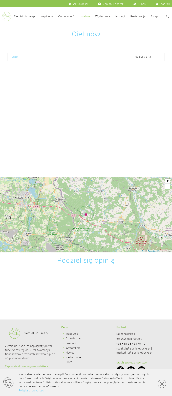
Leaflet (142, 251)
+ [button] (167, 181)
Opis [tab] (15, 57)
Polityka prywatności (31, 390)
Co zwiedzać (66, 16)
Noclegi (120, 16)
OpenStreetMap (154, 251)
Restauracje (137, 16)
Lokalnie (84, 16)
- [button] (167, 186)
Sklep (154, 16)
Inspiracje (47, 16)
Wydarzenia (102, 16)
